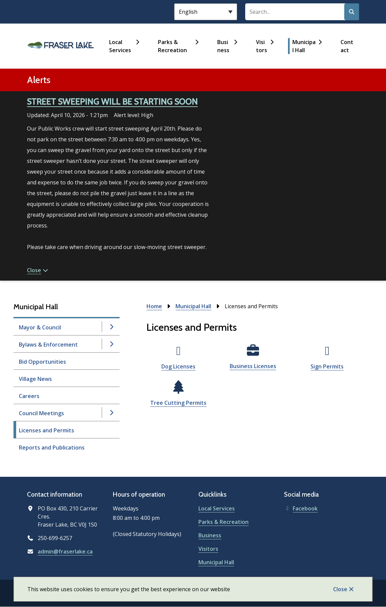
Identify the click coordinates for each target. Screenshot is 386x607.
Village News (35, 379)
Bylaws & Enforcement (48, 344)
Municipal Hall (304, 46)
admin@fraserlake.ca (65, 551)
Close (340, 589)
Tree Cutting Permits (178, 402)
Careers (29, 396)
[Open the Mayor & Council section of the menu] (111, 327)
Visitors (261, 46)
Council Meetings (41, 413)
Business (223, 46)
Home (154, 306)
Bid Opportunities (42, 361)
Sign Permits (327, 366)
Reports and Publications (52, 447)
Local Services (120, 46)
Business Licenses (253, 366)
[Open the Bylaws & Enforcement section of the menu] (111, 344)
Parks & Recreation (172, 46)
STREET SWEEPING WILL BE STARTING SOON (112, 102)
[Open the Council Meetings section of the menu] (111, 412)
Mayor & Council (40, 327)
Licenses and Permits (46, 430)
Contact (347, 46)
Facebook (301, 508)
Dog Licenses (178, 366)
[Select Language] (205, 11)
